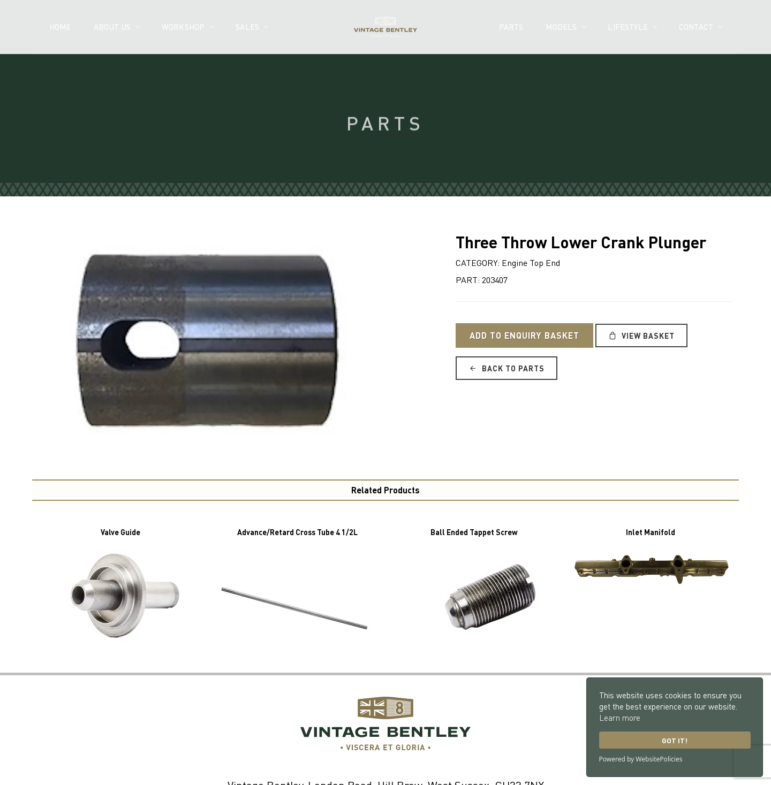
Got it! (674, 740)
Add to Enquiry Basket (524, 335)
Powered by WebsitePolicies (641, 759)
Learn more (619, 717)
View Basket (641, 335)
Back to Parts (506, 368)
